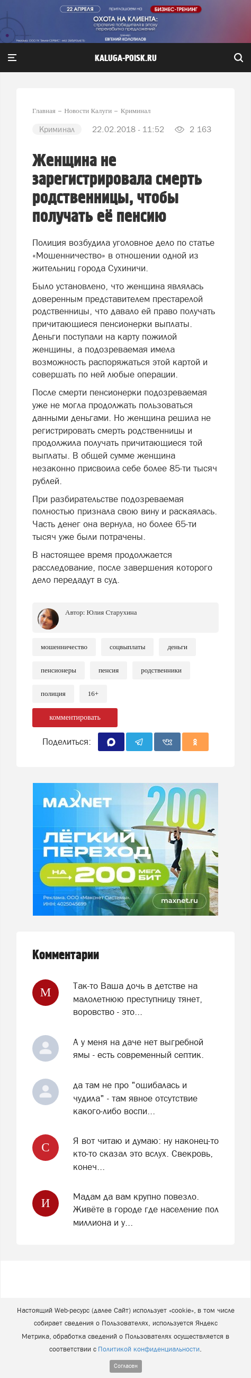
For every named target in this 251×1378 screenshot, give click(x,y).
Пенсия (108, 670)
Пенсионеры (58, 670)
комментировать (75, 717)
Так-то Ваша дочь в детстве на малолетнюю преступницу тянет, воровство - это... (137, 998)
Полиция (53, 693)
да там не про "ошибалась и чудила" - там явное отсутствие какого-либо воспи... (135, 1098)
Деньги (177, 647)
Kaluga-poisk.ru (126, 58)
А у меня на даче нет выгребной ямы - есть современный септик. (138, 1048)
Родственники (161, 670)
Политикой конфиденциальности (149, 1349)
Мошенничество (64, 647)
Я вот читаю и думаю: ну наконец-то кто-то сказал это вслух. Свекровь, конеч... (146, 1153)
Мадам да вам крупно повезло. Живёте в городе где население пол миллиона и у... (146, 1209)
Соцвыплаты (127, 647)
